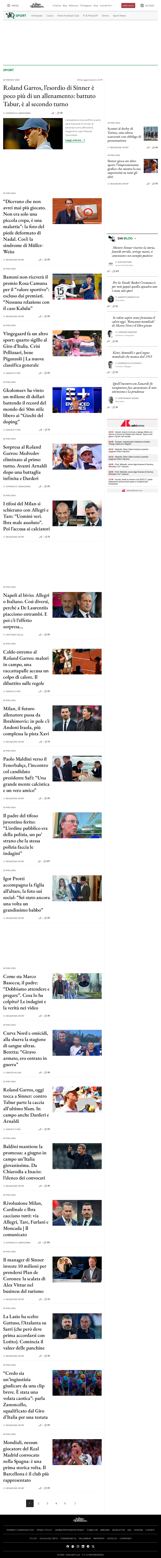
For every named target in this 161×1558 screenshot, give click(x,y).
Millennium (73, 5)
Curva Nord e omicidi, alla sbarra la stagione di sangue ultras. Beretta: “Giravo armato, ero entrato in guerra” (25, 1049)
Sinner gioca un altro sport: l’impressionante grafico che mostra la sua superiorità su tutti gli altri (124, 169)
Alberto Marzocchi (127, 297)
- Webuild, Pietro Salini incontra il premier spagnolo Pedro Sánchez (128, 450)
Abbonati (128, 5)
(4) (47, 1016)
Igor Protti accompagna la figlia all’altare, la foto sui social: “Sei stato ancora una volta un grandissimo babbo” (26, 894)
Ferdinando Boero (127, 398)
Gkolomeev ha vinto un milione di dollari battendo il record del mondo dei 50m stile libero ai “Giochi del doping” (24, 406)
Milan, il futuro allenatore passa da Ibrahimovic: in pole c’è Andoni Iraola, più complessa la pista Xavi (26, 721)
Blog (65, 5)
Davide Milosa (12, 1072)
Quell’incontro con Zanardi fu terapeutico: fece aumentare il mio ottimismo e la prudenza (134, 387)
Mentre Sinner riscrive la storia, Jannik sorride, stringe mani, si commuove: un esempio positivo (133, 251)
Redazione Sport (118, 147)
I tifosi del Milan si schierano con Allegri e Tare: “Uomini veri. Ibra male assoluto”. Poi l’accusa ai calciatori (26, 516)
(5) (47, 1356)
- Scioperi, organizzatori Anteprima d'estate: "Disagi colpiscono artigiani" (129, 443)
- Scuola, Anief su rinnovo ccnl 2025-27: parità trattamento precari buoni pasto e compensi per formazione (130, 481)
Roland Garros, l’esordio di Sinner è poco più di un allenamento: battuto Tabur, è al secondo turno (49, 95)
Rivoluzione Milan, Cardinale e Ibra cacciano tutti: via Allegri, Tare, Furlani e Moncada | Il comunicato (25, 1219)
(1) (47, 429)
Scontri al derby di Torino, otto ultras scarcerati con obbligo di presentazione (124, 134)
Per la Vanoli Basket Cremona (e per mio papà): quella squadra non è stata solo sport (134, 286)
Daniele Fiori (11, 373)
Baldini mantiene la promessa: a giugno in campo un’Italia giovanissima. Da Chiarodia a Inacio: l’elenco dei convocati (25, 1162)
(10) (47, 1242)
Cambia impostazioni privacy (69, 1530)
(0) (60, 113)
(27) (46, 861)
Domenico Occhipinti (128, 363)
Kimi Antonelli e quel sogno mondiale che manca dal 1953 (132, 354)
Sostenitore (123, 262)
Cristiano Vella (13, 635)
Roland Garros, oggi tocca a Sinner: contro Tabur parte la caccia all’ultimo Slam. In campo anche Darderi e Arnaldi (26, 1105)
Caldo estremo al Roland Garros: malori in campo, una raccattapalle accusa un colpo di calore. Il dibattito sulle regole (26, 667)
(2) (115, 306)
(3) (47, 1299)
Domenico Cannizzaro (17, 113)
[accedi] (147, 5)
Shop (96, 5)
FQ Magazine (86, 5)
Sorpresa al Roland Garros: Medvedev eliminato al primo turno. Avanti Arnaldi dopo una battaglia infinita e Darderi (25, 463)
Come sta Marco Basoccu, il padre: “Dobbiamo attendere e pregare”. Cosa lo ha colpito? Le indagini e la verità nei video (26, 992)
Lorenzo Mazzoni (126, 332)
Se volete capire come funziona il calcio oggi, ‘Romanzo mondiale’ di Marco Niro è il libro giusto (133, 321)
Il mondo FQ (106, 5)
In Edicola (57, 5)
